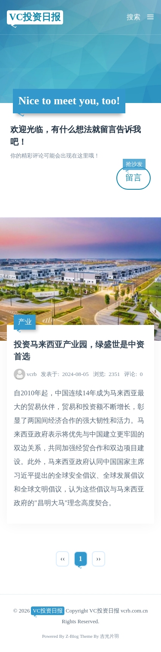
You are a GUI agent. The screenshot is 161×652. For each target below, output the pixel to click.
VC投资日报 (35, 17)
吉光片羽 (109, 636)
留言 (134, 174)
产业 (25, 321)
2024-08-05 (64, 374)
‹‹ (62, 558)
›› (98, 558)
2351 (106, 374)
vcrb (32, 374)
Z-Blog (72, 636)
